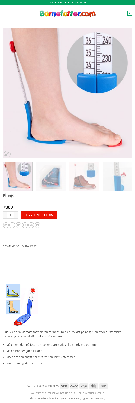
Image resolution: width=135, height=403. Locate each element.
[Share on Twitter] (18, 225)
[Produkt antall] (10, 215)
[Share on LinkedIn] (37, 225)
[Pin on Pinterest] (31, 225)
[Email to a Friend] (25, 225)
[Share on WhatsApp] (6, 225)
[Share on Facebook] (12, 225)
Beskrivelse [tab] (11, 246)
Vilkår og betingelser (61, 393)
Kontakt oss (38, 393)
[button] (5, 13)
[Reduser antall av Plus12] (5, 215)
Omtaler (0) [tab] (29, 246)
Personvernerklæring (90, 393)
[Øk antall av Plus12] (16, 215)
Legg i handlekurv (39, 215)
